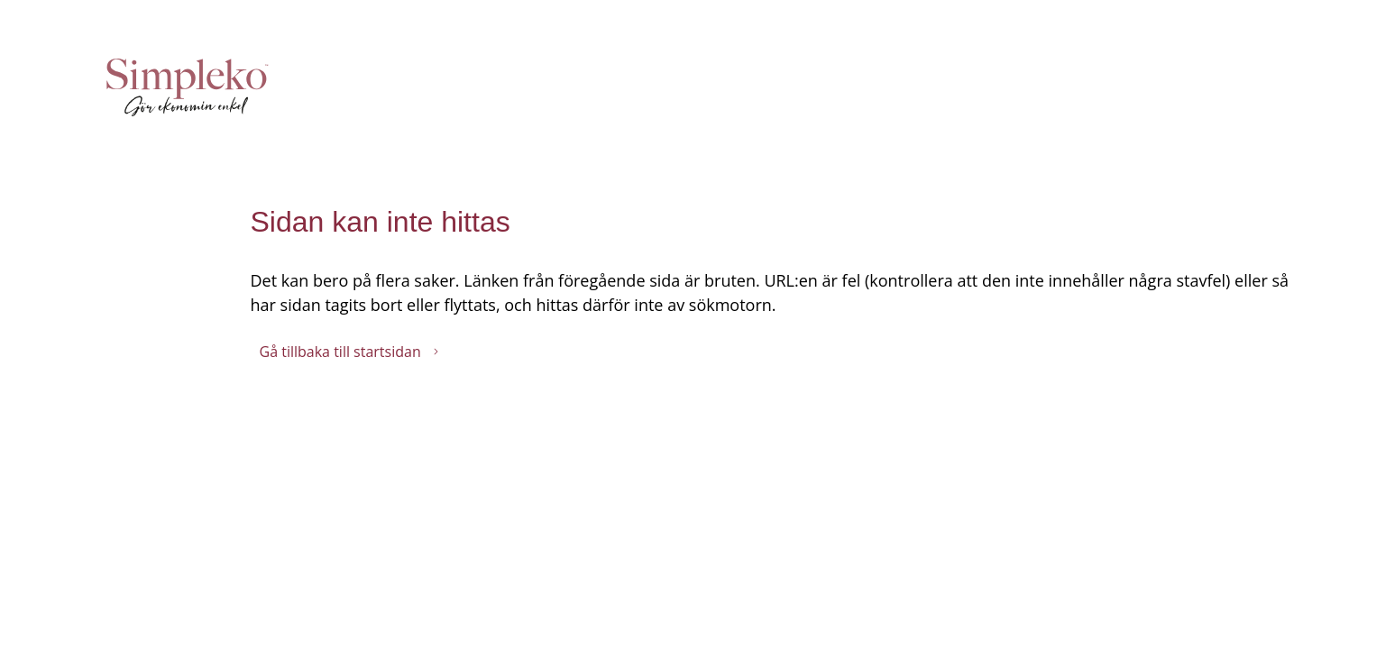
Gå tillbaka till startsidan (349, 351)
